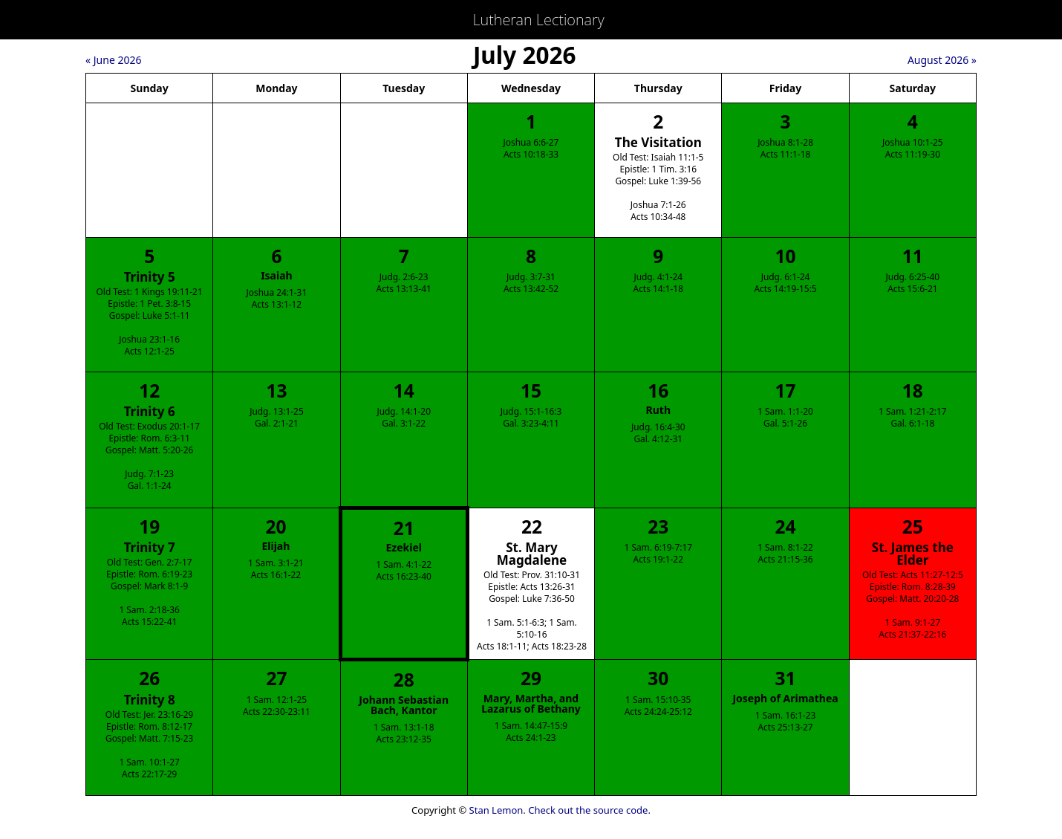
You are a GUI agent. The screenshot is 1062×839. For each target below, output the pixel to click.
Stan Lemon (496, 810)
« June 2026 (113, 60)
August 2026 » (942, 60)
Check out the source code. (589, 810)
